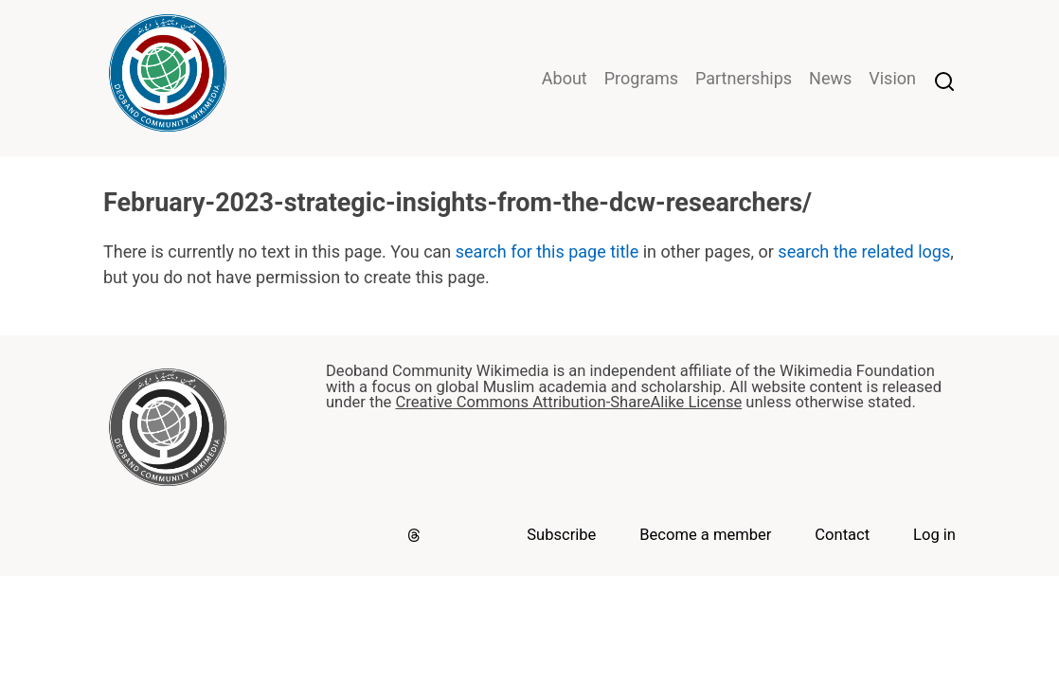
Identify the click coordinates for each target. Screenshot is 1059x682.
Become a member (705, 535)
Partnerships (743, 78)
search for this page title (547, 251)
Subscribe (561, 535)
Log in (934, 535)
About (564, 78)
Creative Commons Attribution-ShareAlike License (568, 402)
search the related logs (864, 251)
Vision (892, 78)
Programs (641, 78)
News (830, 78)
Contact (842, 535)
